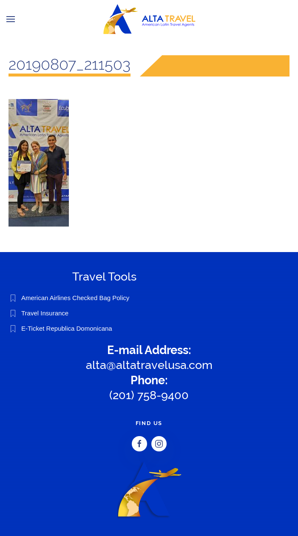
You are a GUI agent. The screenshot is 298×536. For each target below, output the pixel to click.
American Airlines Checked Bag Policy (75, 297)
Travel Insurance (44, 313)
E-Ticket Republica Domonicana (66, 328)
